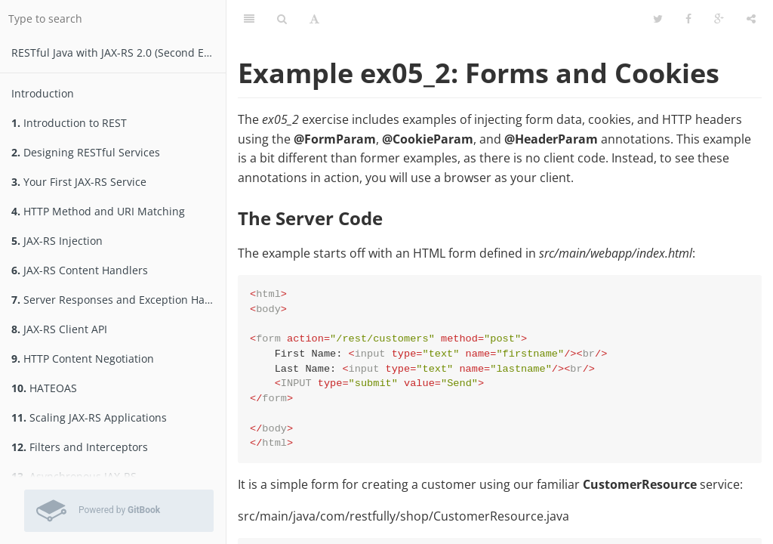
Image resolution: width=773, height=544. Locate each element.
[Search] (282, 19)
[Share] (751, 19)
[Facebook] (688, 19)
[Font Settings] (314, 19)
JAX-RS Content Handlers (79, 270)
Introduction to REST (69, 123)
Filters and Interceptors (79, 447)
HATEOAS (44, 388)
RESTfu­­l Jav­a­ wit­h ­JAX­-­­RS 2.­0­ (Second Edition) (118, 52)
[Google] (719, 19)
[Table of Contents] (249, 19)
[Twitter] (658, 19)
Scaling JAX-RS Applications (89, 417)
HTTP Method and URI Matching (98, 211)
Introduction (42, 93)
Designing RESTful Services (85, 152)
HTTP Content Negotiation (82, 358)
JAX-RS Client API (59, 329)
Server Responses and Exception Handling (118, 299)
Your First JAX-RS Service (78, 182)
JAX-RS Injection (57, 240)
